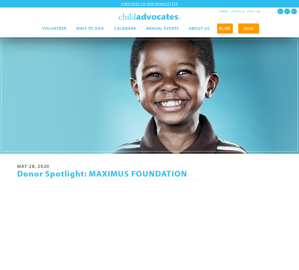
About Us (199, 32)
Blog (224, 32)
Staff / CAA (254, 11)
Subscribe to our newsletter (149, 3)
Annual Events (162, 32)
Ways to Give (90, 32)
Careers (223, 11)
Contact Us (238, 11)
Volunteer (54, 32)
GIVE (248, 32)
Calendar (125, 32)
